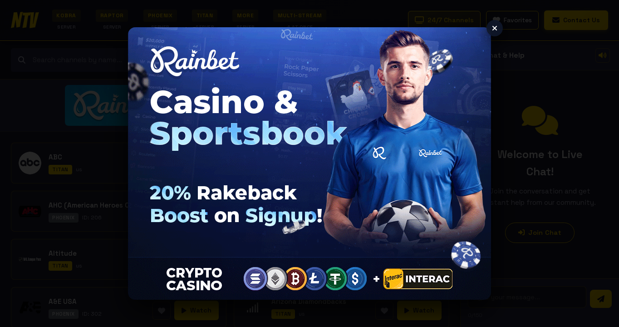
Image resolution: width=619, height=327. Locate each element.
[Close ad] (494, 28)
